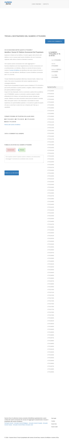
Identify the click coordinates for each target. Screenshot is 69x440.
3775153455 (50, 187)
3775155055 (50, 232)
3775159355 (50, 355)
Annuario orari (29, 424)
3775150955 (50, 116)
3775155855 (50, 255)
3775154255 (50, 210)
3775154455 (50, 215)
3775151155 (50, 122)
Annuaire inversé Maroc (19, 424)
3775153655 (50, 193)
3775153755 (50, 196)
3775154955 (50, 230)
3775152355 (50, 156)
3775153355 (50, 184)
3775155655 (50, 249)
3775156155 (50, 264)
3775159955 (50, 372)
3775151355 (50, 127)
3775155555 (50, 247)
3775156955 (50, 286)
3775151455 (50, 130)
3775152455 (50, 159)
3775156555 (50, 275)
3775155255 (50, 238)
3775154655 (50, 221)
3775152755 (50, 167)
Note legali (53, 418)
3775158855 (50, 340)
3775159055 (50, 346)
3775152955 (50, 173)
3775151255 (50, 125)
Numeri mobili (54, 426)
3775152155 (50, 150)
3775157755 (50, 309)
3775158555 (50, 332)
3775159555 (50, 360)
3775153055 (50, 176)
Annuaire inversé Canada (35, 423)
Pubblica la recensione (12, 173)
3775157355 (50, 298)
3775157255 (50, 295)
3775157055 (50, 289)
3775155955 (50, 258)
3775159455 (50, 357)
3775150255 (50, 96)
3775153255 (50, 181)
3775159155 (50, 349)
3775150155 (50, 93)
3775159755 (50, 366)
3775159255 (50, 352)
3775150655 (50, 107)
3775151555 (50, 133)
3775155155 (50, 235)
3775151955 (50, 144)
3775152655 (50, 164)
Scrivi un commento (55, 41)
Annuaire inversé (8, 423)
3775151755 (50, 139)
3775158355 (50, 326)
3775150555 (50, 105)
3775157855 (50, 312)
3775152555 (50, 161)
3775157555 (50, 303)
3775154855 (50, 227)
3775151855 (50, 142)
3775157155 (50, 292)
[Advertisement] (34, 22)
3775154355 (50, 213)
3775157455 (50, 301)
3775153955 (50, 201)
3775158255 (50, 323)
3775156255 (50, 267)
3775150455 (50, 102)
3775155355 (50, 241)
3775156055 (50, 261)
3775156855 (50, 284)
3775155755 (50, 252)
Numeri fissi (54, 424)
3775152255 (50, 153)
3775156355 (50, 269)
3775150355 (50, 99)
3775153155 (50, 178)
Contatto (46, 4)
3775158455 (50, 329)
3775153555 (50, 190)
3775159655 (50, 363)
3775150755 (50, 110)
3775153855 (50, 198)
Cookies (53, 421)
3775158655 (50, 335)
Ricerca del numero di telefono (12, 124)
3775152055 (50, 147)
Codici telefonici (36, 4)
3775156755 (50, 281)
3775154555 (50, 218)
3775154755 (50, 224)
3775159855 (50, 369)
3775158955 (50, 343)
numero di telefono (15, 70)
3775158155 (50, 320)
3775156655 (50, 278)
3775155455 (50, 244)
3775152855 (50, 170)
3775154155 (50, 207)
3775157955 (50, 315)
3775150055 (50, 90)
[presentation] (17, 167)
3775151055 (50, 119)
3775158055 (50, 318)
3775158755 (50, 338)
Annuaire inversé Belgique (21, 423)
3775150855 (50, 113)
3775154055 (50, 204)
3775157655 (50, 306)
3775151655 (50, 136)
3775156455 (50, 272)
